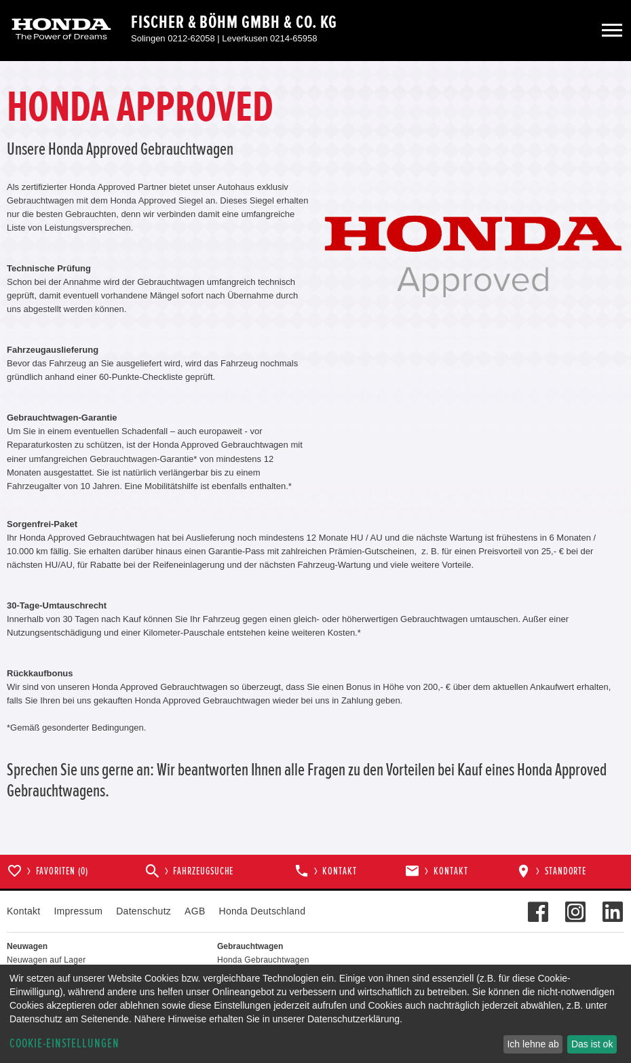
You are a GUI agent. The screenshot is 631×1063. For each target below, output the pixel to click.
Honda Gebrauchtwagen (263, 960)
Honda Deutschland (262, 911)
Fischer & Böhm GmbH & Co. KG (234, 22)
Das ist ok (592, 1044)
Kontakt (23, 911)
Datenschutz (143, 911)
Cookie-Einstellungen (64, 1043)
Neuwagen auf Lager (46, 960)
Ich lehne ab (532, 1044)
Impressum (78, 911)
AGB (195, 911)
